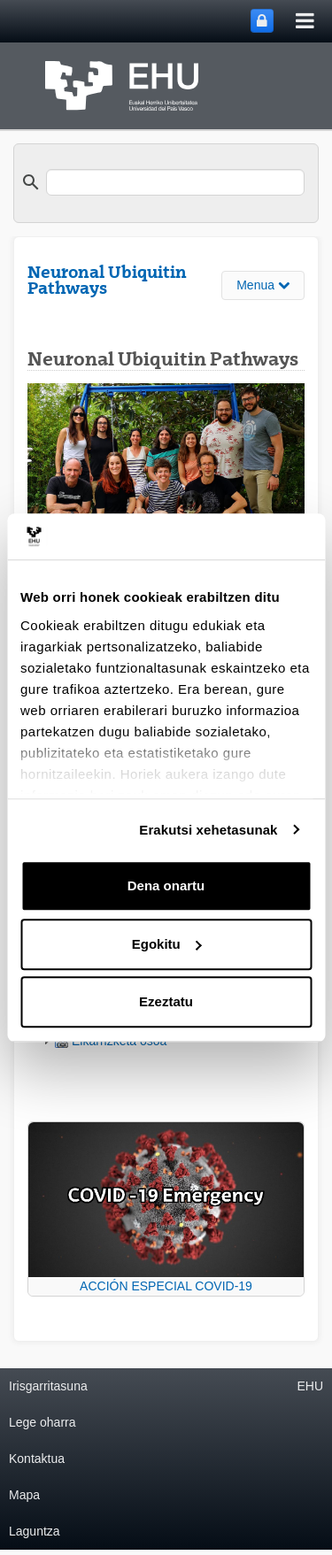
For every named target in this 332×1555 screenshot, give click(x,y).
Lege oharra (42, 1422)
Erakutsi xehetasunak (208, 829)
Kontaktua (37, 1458)
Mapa (24, 1495)
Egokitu (167, 943)
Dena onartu (166, 885)
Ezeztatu (166, 1001)
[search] (175, 182)
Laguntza (34, 1531)
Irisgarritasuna (48, 1386)
